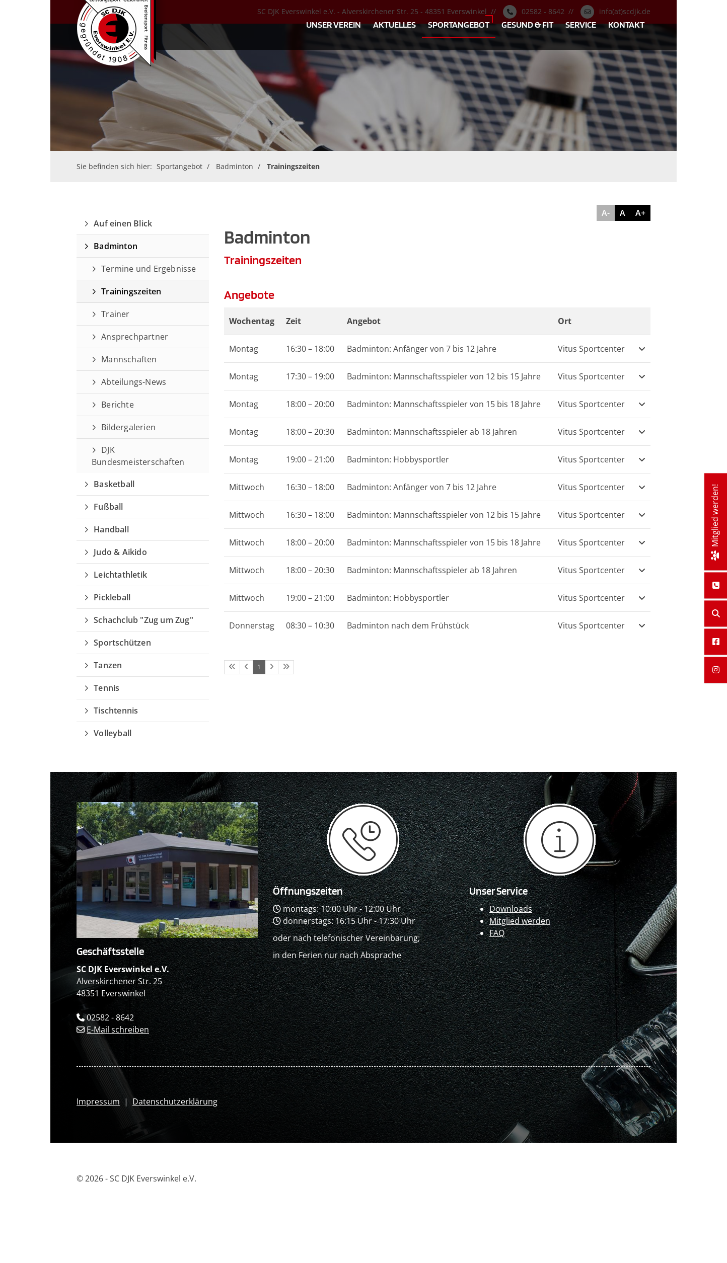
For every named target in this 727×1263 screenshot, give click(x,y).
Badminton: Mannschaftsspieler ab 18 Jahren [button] (432, 431)
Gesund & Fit (527, 24)
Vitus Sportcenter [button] (591, 348)
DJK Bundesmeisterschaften (138, 455)
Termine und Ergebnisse (148, 268)
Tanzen (108, 665)
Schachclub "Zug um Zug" (143, 619)
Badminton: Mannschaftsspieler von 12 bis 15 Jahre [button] (444, 376)
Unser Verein (333, 24)
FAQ (496, 932)
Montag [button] (243, 348)
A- (606, 212)
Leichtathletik (120, 574)
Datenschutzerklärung (174, 1101)
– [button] (310, 348)
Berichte (117, 404)
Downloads (510, 908)
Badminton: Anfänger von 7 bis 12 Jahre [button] (421, 348)
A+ (640, 212)
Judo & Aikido (120, 552)
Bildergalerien (128, 427)
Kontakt (626, 24)
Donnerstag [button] (251, 625)
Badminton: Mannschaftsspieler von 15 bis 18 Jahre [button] (444, 404)
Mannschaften (129, 359)
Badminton (234, 166)
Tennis (106, 687)
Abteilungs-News (133, 381)
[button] (641, 348)
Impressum (98, 1101)
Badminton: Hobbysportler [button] (398, 459)
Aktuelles (394, 24)
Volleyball (112, 733)
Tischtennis (116, 710)
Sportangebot (458, 24)
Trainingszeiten (293, 166)
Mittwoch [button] (246, 487)
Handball (111, 529)
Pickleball (112, 597)
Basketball (114, 484)
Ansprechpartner (134, 336)
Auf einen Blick (123, 223)
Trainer (115, 314)
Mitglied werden (519, 920)
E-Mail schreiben (118, 1029)
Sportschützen (122, 642)
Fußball (108, 506)
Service (580, 24)
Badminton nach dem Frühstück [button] (408, 625)
